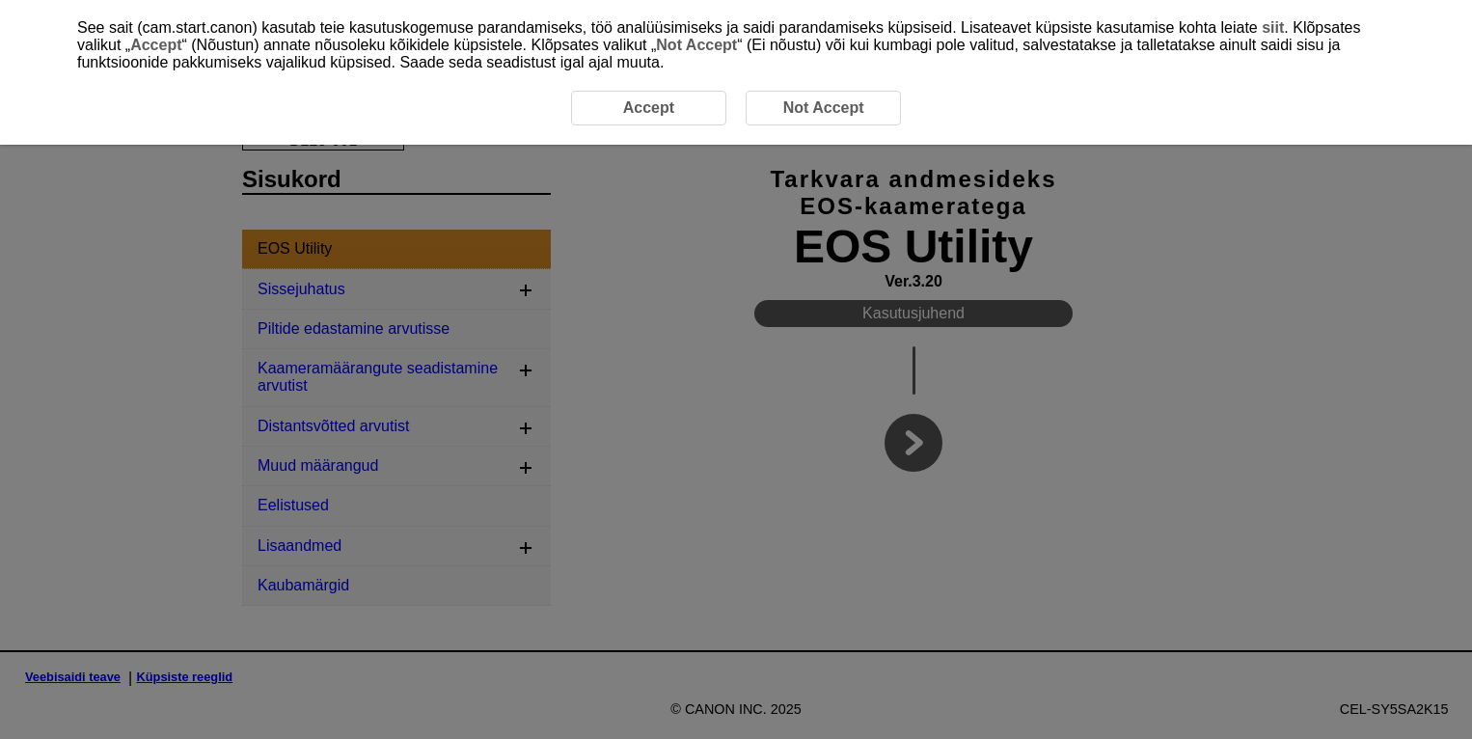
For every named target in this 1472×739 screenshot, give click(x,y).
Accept (155, 45)
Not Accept (696, 45)
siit (1273, 27)
